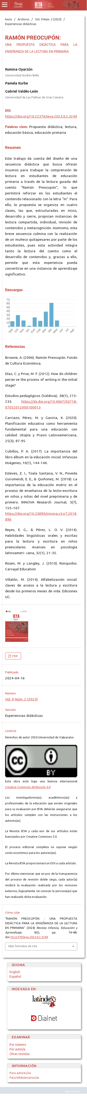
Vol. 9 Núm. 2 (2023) (48, 19)
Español (15, 976)
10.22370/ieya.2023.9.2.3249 (29, 937)
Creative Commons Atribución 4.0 (27, 787)
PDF (15, 656)
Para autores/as (20, 1072)
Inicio (8, 19)
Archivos (23, 19)
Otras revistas (20, 1054)
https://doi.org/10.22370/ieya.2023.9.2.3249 (41, 116)
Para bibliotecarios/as (24, 1077)
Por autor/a (17, 1049)
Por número (18, 1044)
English (15, 972)
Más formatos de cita (22, 946)
